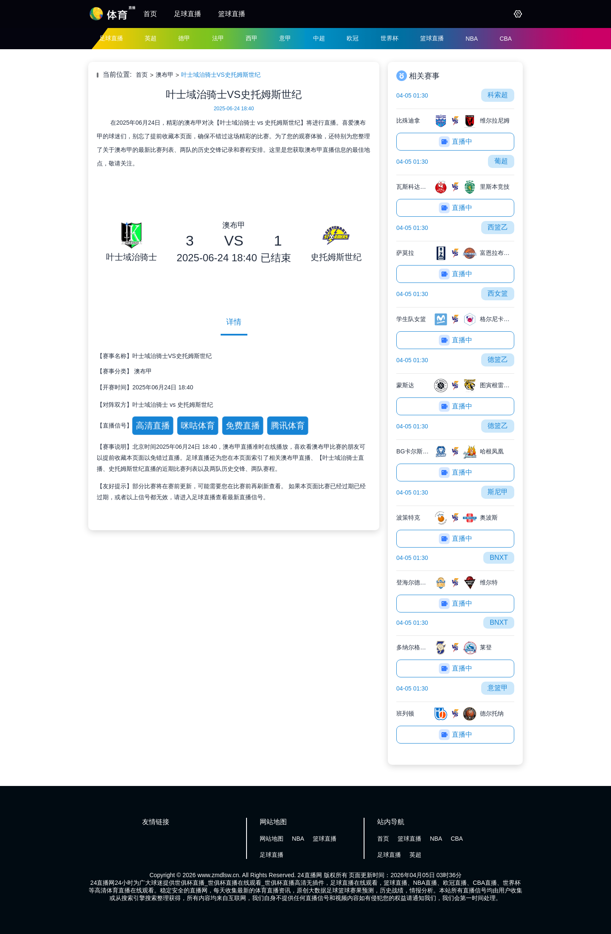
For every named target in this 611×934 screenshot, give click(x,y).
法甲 (218, 38)
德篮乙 (498, 359)
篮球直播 (231, 13)
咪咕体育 (197, 425)
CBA (505, 38)
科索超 (498, 94)
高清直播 (152, 425)
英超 (151, 38)
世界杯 (389, 38)
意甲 (285, 38)
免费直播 (242, 425)
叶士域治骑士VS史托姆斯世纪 (221, 74)
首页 (150, 13)
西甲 (252, 38)
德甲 (184, 38)
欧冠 (353, 38)
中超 (319, 38)
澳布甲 (165, 74)
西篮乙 (498, 227)
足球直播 (187, 13)
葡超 (501, 161)
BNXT (499, 557)
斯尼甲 (498, 491)
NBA (471, 38)
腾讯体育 (287, 425)
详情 (233, 322)
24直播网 (309, 875)
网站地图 (271, 838)
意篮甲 (498, 687)
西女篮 (498, 293)
